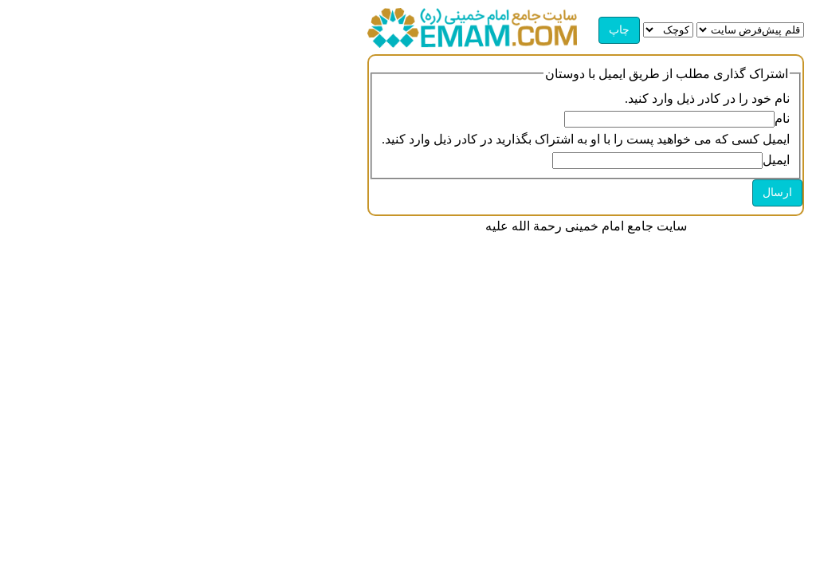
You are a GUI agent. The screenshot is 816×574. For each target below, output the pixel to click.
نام (782, 118)
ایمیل (776, 160)
